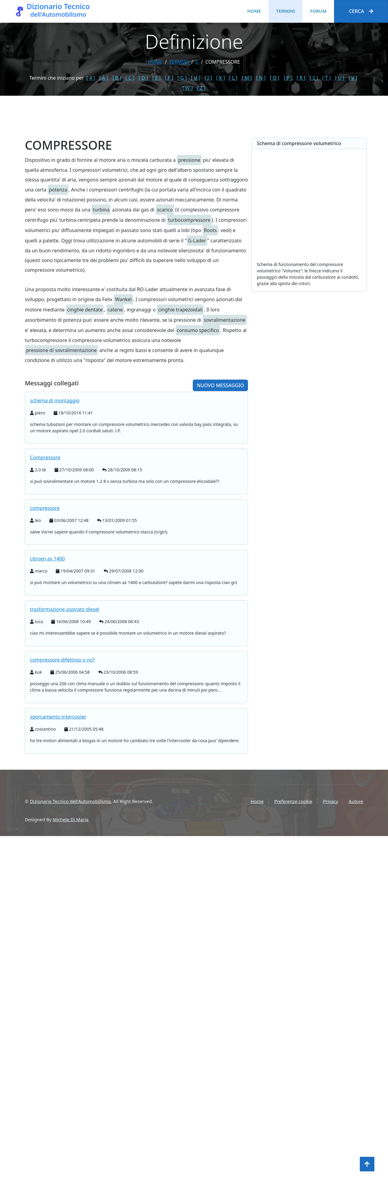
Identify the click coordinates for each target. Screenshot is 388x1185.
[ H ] (195, 78)
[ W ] (187, 88)
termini (179, 61)
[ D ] (143, 78)
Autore (356, 801)
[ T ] (326, 78)
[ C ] (129, 78)
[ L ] (233, 78)
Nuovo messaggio (220, 453)
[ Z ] (201, 88)
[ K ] (220, 78)
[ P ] (288, 78)
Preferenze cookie (293, 801)
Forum (318, 11)
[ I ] (208, 78)
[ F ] (169, 78)
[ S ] (313, 78)
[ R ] (300, 78)
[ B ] (116, 78)
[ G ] (182, 78)
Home (254, 11)
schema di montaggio (54, 469)
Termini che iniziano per (56, 78)
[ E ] (156, 78)
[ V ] (353, 78)
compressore (45, 576)
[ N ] (261, 78)
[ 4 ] (90, 78)
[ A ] (103, 78)
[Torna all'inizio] (367, 1164)
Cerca (361, 11)
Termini (285, 11)
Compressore (45, 526)
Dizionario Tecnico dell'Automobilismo (70, 801)
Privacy (330, 801)
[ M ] (247, 78)
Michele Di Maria (71, 819)
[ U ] (339, 78)
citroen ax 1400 (47, 627)
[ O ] (274, 78)
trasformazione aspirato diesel (64, 677)
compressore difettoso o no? (62, 728)
